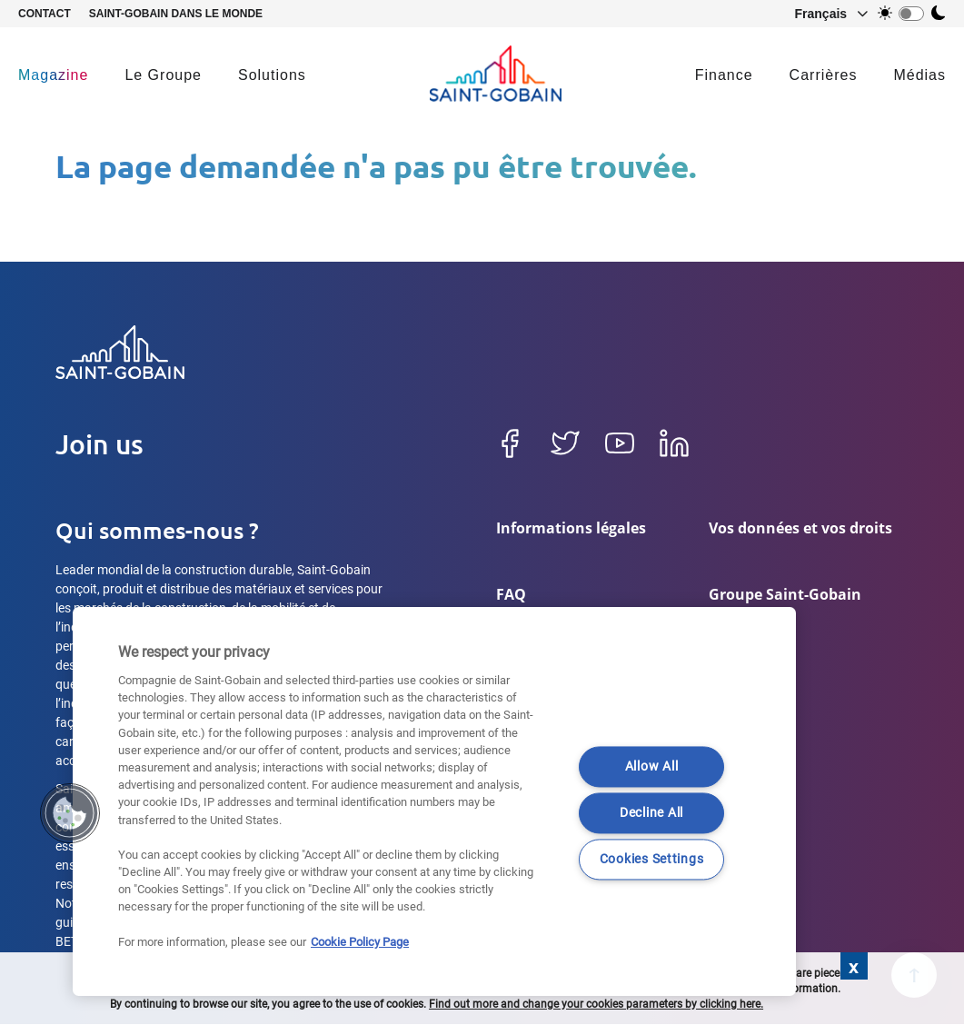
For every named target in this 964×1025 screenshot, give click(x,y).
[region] (434, 801)
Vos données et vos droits (800, 528)
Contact (44, 13)
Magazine (53, 75)
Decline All (651, 813)
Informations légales (571, 528)
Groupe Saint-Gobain (785, 597)
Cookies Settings (652, 860)
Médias (919, 75)
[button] (823, 14)
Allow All (651, 767)
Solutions (272, 75)
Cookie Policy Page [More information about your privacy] (360, 942)
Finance (724, 75)
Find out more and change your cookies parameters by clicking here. (596, 1004)
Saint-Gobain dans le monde (176, 13)
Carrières (824, 75)
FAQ (511, 597)
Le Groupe (163, 75)
